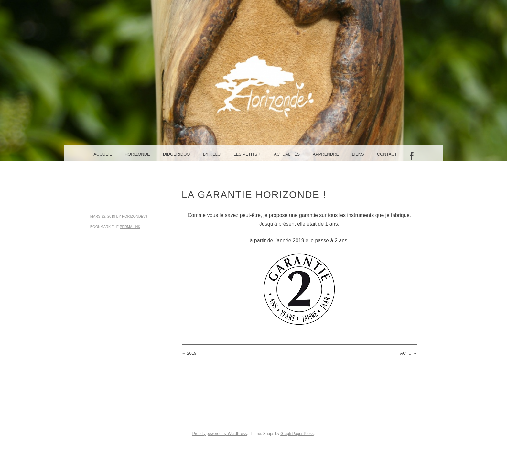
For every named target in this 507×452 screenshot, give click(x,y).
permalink (130, 227)
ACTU (408, 353)
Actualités (287, 154)
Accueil (102, 154)
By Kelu (212, 154)
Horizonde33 (134, 216)
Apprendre (326, 154)
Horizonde (137, 154)
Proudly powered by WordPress (219, 433)
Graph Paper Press (297, 433)
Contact (387, 154)
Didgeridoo (176, 154)
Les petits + (247, 154)
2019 (189, 353)
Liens (358, 154)
